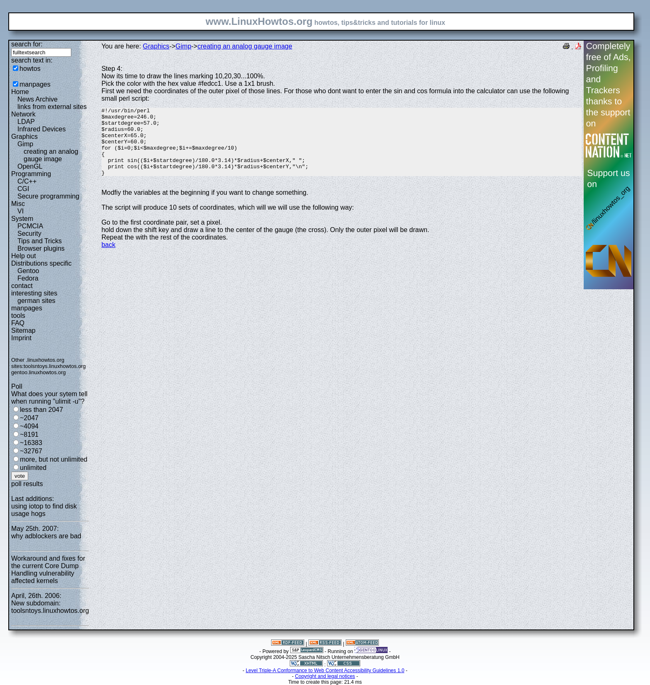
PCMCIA (30, 226)
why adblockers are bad (46, 536)
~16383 (31, 442)
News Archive (37, 99)
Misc (18, 203)
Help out (23, 255)
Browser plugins (41, 248)
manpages (35, 84)
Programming (31, 173)
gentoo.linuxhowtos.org (38, 372)
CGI (23, 188)
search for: (27, 44)
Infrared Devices (41, 129)
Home (20, 91)
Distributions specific (41, 263)
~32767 (31, 451)
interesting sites (34, 293)
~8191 (29, 434)
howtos (30, 68)
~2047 (29, 417)
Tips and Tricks (39, 240)
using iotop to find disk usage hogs (44, 510)
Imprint (21, 337)
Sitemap (23, 330)
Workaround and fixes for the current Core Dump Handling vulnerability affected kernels (48, 569)
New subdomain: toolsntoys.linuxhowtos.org (50, 607)
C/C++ (26, 181)
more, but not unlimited (53, 459)
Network (23, 114)
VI (20, 211)
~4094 (29, 426)
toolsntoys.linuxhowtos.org (55, 366)
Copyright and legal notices (325, 676)
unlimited (33, 467)
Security (29, 233)
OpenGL (29, 166)
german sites (36, 300)
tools (18, 315)
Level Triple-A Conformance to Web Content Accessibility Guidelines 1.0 (325, 670)
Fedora (28, 278)
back (109, 258)
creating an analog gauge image (51, 155)
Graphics (24, 136)
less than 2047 (41, 409)
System (22, 218)
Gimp (25, 144)
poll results (27, 483)
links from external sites (52, 106)
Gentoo (28, 270)
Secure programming (48, 196)
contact (22, 285)
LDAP (26, 121)
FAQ (17, 323)
